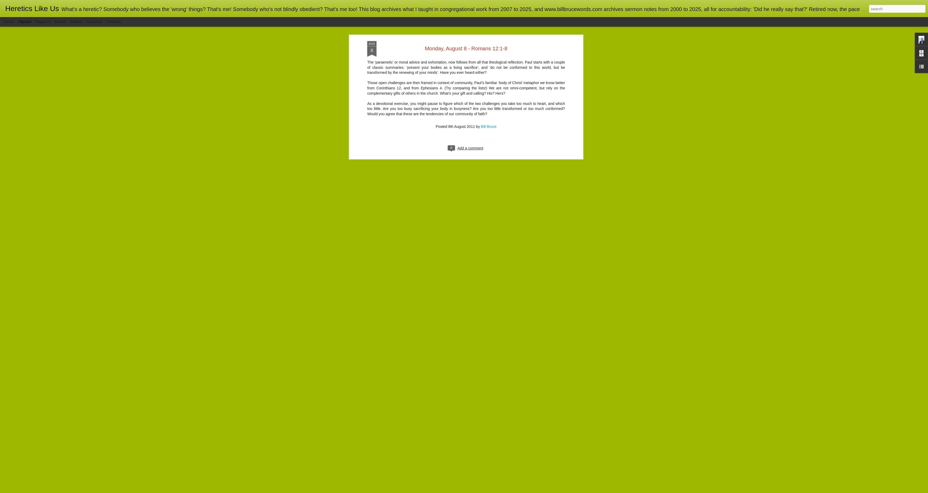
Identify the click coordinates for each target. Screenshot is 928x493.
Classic (8, 22)
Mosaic (60, 22)
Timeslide (113, 22)
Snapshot (94, 22)
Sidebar (76, 22)
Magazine (43, 22)
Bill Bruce (488, 74)
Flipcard (24, 22)
